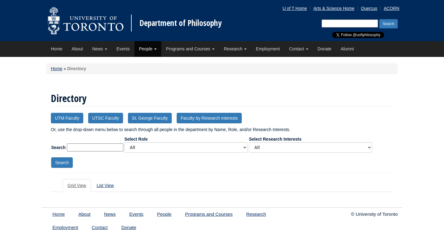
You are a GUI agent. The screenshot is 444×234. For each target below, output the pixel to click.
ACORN (391, 8)
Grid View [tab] (77, 185)
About (77, 48)
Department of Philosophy (180, 22)
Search (58, 147)
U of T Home (295, 8)
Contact (298, 48)
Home (56, 48)
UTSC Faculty (105, 118)
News (99, 48)
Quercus (369, 8)
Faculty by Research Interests (209, 118)
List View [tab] (105, 185)
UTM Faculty (67, 118)
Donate (324, 48)
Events (123, 48)
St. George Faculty (150, 118)
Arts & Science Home (333, 8)
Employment (268, 48)
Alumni (347, 48)
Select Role (186, 145)
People (148, 48)
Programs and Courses (190, 48)
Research (235, 48)
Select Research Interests (310, 145)
